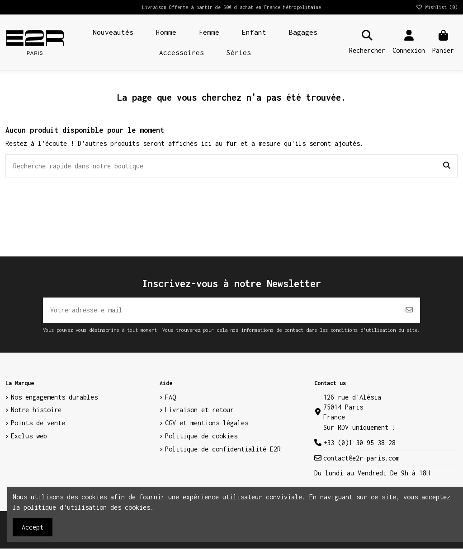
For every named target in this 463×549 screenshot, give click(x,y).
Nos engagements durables (54, 397)
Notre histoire (36, 410)
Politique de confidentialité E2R (223, 449)
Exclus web (29, 436)
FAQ (170, 397)
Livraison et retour (199, 410)
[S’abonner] (409, 310)
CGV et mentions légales (206, 423)
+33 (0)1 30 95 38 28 (359, 443)
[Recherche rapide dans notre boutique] (447, 166)
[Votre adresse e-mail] (221, 310)
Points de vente (38, 423)
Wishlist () (437, 7)
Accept (32, 527)
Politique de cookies (201, 436)
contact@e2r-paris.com (361, 458)
